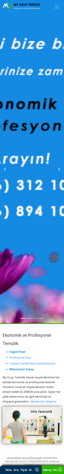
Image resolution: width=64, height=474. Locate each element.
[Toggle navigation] (56, 7)
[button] (5, 169)
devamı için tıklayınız (43, 401)
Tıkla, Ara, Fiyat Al (21, 470)
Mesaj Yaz (52, 470)
